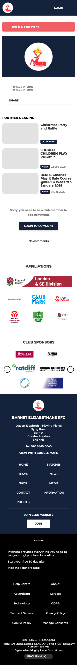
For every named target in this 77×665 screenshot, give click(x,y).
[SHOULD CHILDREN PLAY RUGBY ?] (20, 158)
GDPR (55, 603)
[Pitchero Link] (39, 546)
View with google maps (38, 453)
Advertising (22, 593)
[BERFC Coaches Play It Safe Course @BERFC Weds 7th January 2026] (20, 183)
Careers (55, 593)
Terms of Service (21, 613)
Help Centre (21, 584)
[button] (11, 100)
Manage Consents (55, 623)
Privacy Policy (55, 613)
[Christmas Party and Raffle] (20, 133)
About (55, 584)
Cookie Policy (21, 623)
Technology (22, 603)
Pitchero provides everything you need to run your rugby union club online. (37, 553)
